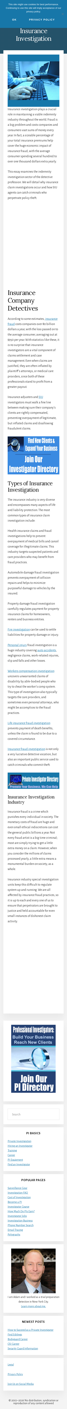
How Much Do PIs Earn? (21, 1211)
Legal (11, 1364)
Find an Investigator (19, 1164)
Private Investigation (19, 1141)
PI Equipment (15, 1159)
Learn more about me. (33, 1306)
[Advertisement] (33, 244)
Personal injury (17, 645)
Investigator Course (18, 1206)
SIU (41, 397)
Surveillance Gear (17, 1188)
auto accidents (46, 650)
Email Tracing (15, 1230)
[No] (62, 14)
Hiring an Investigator (20, 1145)
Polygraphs (14, 1234)
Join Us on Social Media (21, 1384)
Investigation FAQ (18, 1192)
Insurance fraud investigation (26, 749)
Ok (14, 19)
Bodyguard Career (18, 1339)
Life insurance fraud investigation (29, 723)
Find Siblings (15, 1334)
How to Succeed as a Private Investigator (30, 1330)
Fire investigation (19, 629)
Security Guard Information (23, 1348)
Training (12, 1150)
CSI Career (13, 1343)
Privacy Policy (15, 1374)
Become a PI (15, 1202)
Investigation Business (20, 1220)
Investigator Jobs (17, 1216)
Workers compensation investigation (31, 671)
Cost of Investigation (19, 1197)
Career (11, 1155)
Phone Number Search (21, 1225)
